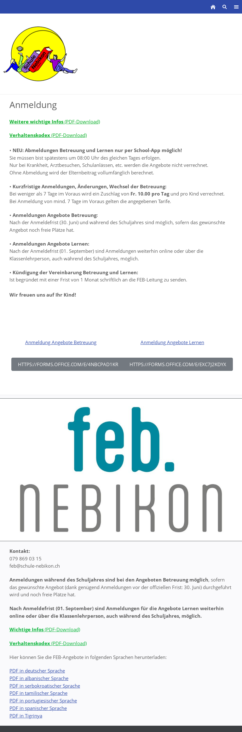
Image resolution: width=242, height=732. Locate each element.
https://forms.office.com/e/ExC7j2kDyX (178, 364)
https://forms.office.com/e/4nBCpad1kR (68, 364)
